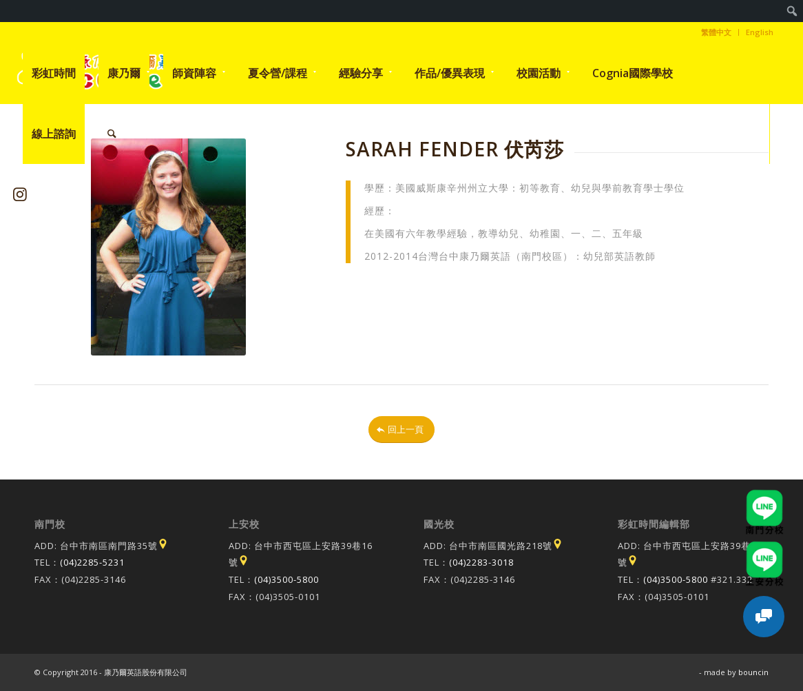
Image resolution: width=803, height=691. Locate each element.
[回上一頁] (401, 429)
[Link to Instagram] (20, 193)
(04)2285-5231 (92, 562)
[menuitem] (792, 11)
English (759, 32)
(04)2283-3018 (481, 562)
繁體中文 (716, 32)
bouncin (753, 672)
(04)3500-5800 (286, 579)
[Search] (111, 133)
